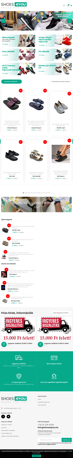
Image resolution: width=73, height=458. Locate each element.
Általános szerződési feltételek (10, 436)
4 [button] (28, 193)
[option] (36, 21)
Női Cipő (12, 176)
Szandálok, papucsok (44, 402)
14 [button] (45, 193)
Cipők (39, 399)
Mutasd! (36, 207)
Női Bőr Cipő (61, 128)
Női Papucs (61, 176)
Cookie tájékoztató (6, 433)
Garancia (4, 427)
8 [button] (35, 193)
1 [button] (23, 193)
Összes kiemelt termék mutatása (61, 81)
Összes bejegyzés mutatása (61, 313)
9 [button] (36, 193)
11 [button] (40, 193)
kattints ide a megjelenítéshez (46, 444)
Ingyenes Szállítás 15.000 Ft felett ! (20, 344)
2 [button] (25, 193)
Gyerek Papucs (36, 128)
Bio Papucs (13, 274)
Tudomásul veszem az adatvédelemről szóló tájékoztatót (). (55, 443)
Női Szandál (36, 176)
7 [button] (33, 193)
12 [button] (41, 193)
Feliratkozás (66, 440)
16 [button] (48, 193)
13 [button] (43, 193)
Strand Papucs (12, 128)
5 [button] (30, 193)
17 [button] (50, 193)
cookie (69, 451)
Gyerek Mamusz (13, 289)
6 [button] (31, 193)
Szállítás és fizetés (6, 425)
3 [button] (26, 193)
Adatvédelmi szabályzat (8, 430)
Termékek (6, 44)
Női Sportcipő (15, 301)
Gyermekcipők (42, 405)
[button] (68, 5)
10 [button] (38, 193)
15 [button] (46, 193)
